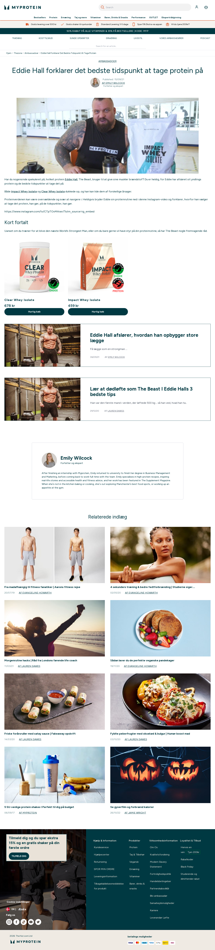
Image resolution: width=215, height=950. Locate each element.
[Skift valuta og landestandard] (43, 909)
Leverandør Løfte (159, 917)
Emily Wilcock (116, 357)
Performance (139, 18)
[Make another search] (107, 46)
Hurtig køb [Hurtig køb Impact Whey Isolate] (98, 311)
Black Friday (187, 866)
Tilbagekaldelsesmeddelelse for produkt (109, 886)
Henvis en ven (190, 850)
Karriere (154, 910)
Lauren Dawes (116, 411)
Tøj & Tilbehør (136, 854)
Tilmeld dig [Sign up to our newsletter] (19, 856)
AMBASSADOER (107, 61)
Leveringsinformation (105, 876)
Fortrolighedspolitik (160, 874)
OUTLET (153, 18)
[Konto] (196, 7)
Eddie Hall (71, 179)
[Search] (102, 7)
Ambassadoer (31, 53)
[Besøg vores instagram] (9, 922)
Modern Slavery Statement (158, 864)
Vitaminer (95, 18)
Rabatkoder (187, 859)
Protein (53, 18)
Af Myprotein (28, 812)
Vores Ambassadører (171, 38)
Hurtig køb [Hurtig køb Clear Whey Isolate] (34, 311)
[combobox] (145, 7)
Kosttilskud (46, 38)
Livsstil (138, 38)
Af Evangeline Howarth (35, 592)
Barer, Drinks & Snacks (116, 18)
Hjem (8, 53)
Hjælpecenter (101, 854)
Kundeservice (101, 847)
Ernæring (66, 18)
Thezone (18, 53)
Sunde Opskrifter (79, 38)
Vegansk (134, 861)
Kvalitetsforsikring (159, 854)
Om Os (154, 847)
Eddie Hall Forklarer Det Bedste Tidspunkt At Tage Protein (68, 53)
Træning (17, 38)
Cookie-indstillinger (18, 901)
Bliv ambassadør (158, 895)
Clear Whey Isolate (53, 191)
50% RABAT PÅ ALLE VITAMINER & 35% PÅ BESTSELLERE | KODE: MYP (108, 31)
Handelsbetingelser (160, 881)
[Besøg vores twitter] (38, 922)
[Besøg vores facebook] (16, 922)
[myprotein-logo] (22, 7)
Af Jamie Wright (135, 812)
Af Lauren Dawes (29, 666)
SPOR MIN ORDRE (104, 869)
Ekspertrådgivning (171, 18)
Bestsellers (40, 18)
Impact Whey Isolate (24, 191)
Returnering (100, 861)
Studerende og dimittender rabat (190, 876)
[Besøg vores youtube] (31, 922)
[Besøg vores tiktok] (24, 922)
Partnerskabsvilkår (159, 888)
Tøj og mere (80, 18)
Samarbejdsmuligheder (162, 903)
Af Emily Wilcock (113, 83)
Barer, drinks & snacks (137, 886)
